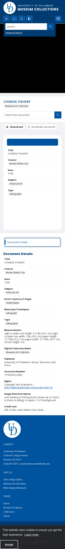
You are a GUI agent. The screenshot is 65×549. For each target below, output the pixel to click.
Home (6, 503)
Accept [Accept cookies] (9, 544)
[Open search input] (6, 19)
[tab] (32, 142)
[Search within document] (57, 114)
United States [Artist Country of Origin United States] (12, 302)
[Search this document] (29, 114)
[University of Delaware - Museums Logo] (31, 8)
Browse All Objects (12, 507)
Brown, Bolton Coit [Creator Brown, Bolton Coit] (19, 163)
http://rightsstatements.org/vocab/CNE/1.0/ (28, 387)
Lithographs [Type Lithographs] (15, 193)
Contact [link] (8, 444)
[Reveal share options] (14, 19)
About (6, 515)
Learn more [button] (31, 534)
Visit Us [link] (7, 472)
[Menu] (58, 19)
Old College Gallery (13, 479)
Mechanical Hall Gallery (14, 483)
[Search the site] (26, 26)
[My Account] (21, 19)
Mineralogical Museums (15, 487)
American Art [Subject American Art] (16, 183)
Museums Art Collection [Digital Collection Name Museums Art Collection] (17, 352)
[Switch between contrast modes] (29, 19)
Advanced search (13, 32)
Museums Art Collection (16, 106)
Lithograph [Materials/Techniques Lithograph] (11, 313)
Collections (8, 511)
